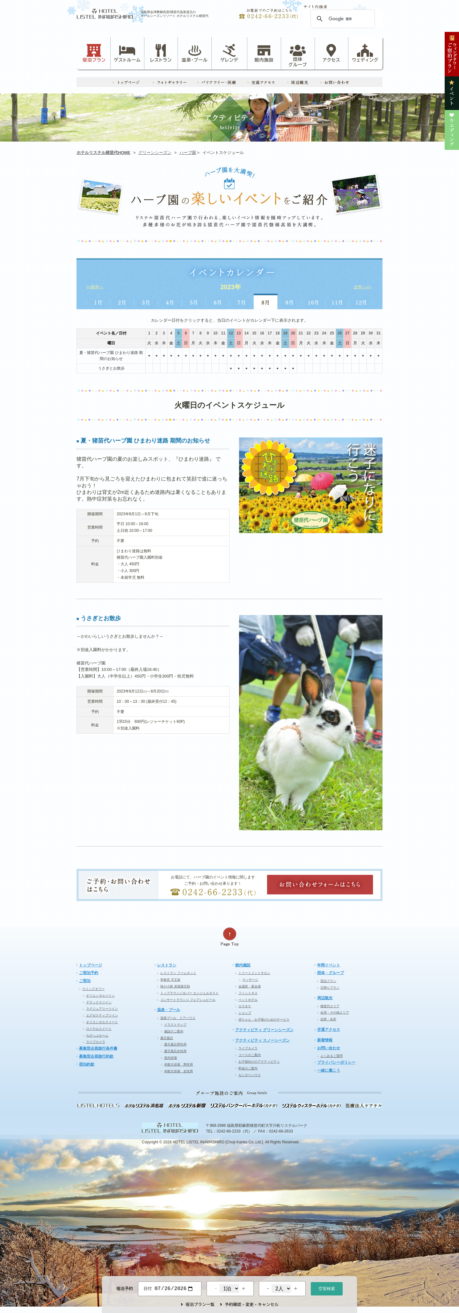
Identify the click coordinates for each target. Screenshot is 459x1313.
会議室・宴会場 (249, 986)
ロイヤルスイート (99, 1029)
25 (332, 333)
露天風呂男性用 (175, 1044)
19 (285, 333)
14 (246, 333)
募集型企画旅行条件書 (98, 1048)
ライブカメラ (95, 1042)
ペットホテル (248, 999)
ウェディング (365, 53)
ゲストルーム (127, 53)
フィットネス (248, 993)
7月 (242, 301)
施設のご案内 (173, 1031)
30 (370, 333)
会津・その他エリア (334, 1012)
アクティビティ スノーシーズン (262, 1040)
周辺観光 (324, 998)
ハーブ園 (187, 152)
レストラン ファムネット (178, 973)
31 (378, 333)
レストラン (161, 53)
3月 (146, 301)
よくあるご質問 (331, 1056)
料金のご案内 (248, 1068)
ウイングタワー (93, 989)
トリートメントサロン (254, 973)
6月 (218, 301)
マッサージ (250, 979)
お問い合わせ (328, 1048)
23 (316, 333)
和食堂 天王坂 (170, 979)
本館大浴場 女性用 (178, 1071)
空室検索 (326, 1288)
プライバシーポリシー (336, 1062)
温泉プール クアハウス (177, 1018)
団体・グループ (330, 973)
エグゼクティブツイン (102, 1015)
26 (340, 333)
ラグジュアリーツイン (102, 1008)
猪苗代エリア (329, 1006)
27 (347, 333)
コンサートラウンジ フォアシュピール (187, 999)
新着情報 (324, 1040)
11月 (337, 301)
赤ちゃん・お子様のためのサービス (263, 1019)
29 (363, 333)
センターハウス (249, 1075)
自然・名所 (328, 1019)
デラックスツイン (99, 1002)
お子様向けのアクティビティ (259, 1061)
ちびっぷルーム (97, 1035)
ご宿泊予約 (88, 973)
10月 (313, 301)
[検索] (342, 19)
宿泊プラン (94, 53)
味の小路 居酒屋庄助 (175, 986)
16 (262, 333)
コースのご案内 (249, 1055)
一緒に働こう (328, 1070)
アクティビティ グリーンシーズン (264, 1030)
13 (239, 333)
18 (277, 333)
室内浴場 (170, 1058)
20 (293, 333)
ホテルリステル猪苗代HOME (103, 152)
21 (301, 333)
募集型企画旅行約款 (96, 1056)
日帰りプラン (329, 987)
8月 (266, 301)
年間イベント (328, 965)
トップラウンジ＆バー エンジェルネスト (189, 993)
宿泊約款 (86, 1064)
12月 (361, 301)
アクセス (331, 53)
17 (270, 333)
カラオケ (244, 1006)
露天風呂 (166, 1038)
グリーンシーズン (154, 152)
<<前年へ (94, 286)
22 (308, 333)
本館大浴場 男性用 (178, 1064)
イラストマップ (175, 1024)
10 (215, 333)
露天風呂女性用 (175, 1051)
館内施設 (263, 53)
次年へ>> (362, 286)
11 (223, 333)
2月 (122, 301)
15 (254, 333)
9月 (290, 301)
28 (355, 333)
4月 (170, 301)
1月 (98, 301)
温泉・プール (195, 53)
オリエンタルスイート (102, 1022)
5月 (194, 301)
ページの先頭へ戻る (229, 937)
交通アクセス (328, 1029)
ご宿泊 (85, 981)
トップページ (90, 965)
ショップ (244, 1013)
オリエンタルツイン (100, 995)
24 (324, 333)
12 (231, 333)
